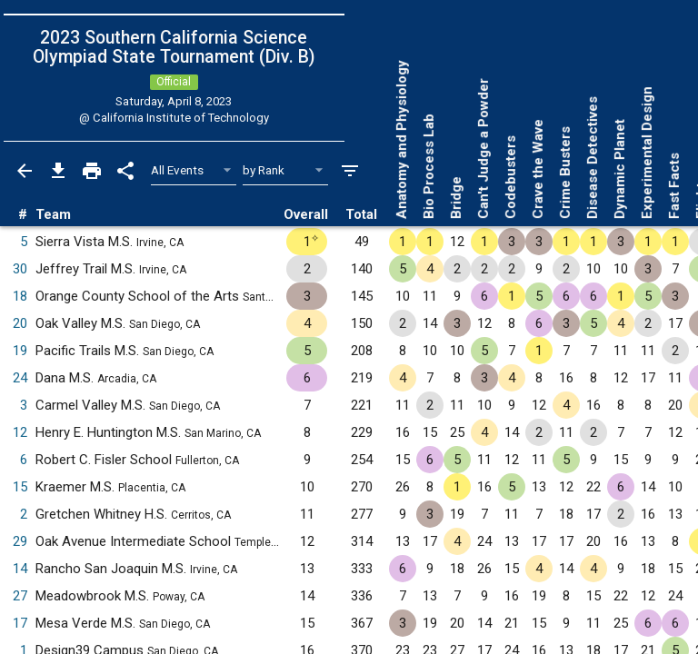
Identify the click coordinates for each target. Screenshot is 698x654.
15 (20, 487)
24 (20, 378)
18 (20, 296)
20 (20, 323)
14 (20, 568)
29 (20, 541)
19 (20, 350)
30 (20, 269)
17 (20, 623)
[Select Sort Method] (286, 170)
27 (20, 596)
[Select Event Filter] (194, 170)
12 (20, 432)
